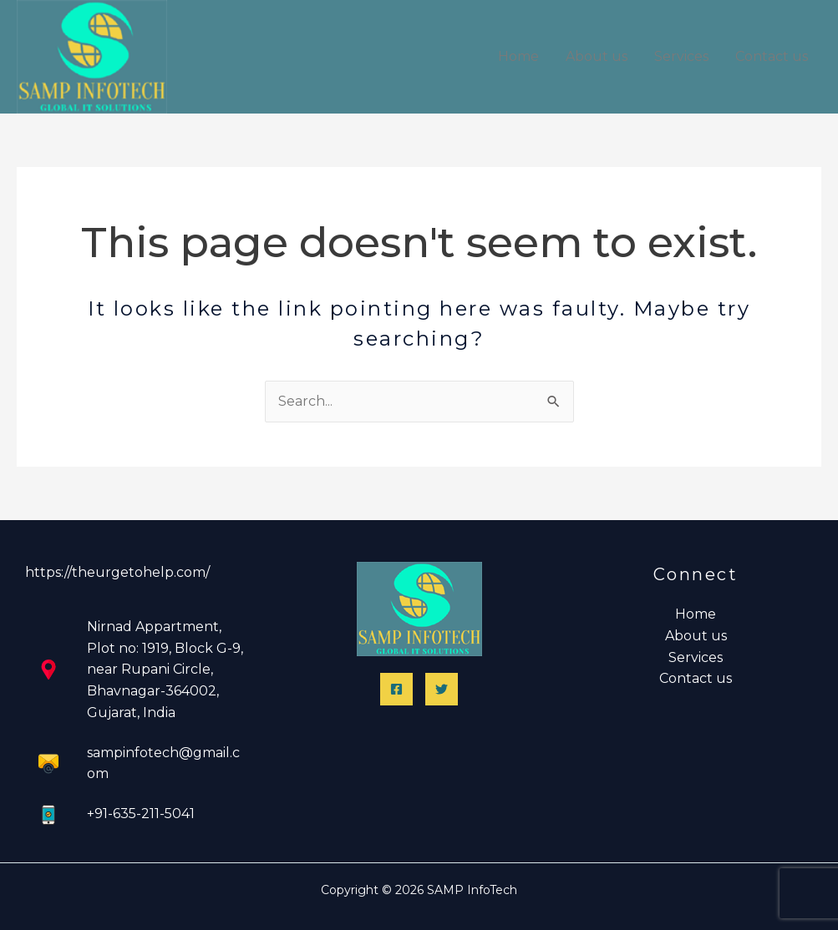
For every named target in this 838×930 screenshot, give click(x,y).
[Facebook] (396, 689)
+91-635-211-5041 (141, 813)
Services (681, 56)
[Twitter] (441, 689)
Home (518, 56)
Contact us (771, 56)
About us (596, 56)
